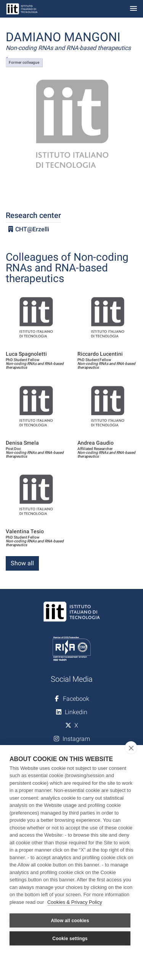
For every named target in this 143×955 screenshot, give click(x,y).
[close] (131, 747)
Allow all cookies (70, 920)
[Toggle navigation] (133, 9)
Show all (22, 563)
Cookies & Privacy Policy (74, 902)
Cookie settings (69, 938)
